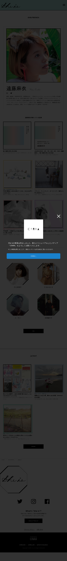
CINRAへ (33, 256)
